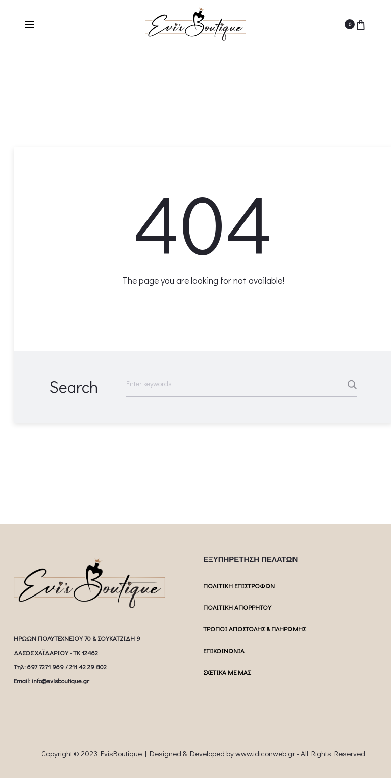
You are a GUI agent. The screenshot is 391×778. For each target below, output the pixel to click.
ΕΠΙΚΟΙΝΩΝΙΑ (224, 650)
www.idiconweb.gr (265, 753)
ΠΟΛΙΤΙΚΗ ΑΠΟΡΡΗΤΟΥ (237, 607)
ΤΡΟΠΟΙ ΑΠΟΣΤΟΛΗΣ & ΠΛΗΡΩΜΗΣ (254, 628)
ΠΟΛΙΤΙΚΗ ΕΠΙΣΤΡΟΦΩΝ (239, 585)
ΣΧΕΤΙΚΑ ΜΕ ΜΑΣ (227, 672)
